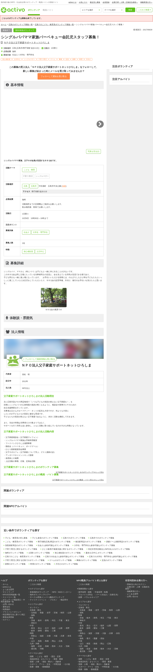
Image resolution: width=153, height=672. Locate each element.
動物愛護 (46, 667)
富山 (40, 628)
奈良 (69, 636)
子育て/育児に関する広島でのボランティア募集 (25, 560)
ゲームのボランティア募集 (60, 560)
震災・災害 (56, 656)
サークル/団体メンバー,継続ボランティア (47, 597)
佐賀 (40, 646)
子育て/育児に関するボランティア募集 (21, 549)
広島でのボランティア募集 (74, 538)
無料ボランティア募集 (14, 553)
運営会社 (6, 607)
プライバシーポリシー (12, 612)
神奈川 (34, 623)
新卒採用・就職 (84, 592)
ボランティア (34, 10)
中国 (32, 638)
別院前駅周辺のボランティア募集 (19, 545)
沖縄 (42, 649)
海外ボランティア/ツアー (40, 595)
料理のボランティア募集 (40, 564)
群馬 (47, 620)
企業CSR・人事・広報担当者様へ (125, 2)
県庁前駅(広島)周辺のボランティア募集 (54, 542)
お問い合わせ (8, 604)
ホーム (3, 24)
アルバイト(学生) (85, 595)
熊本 (54, 646)
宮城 (55, 613)
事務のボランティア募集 (86, 560)
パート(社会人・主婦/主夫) (107, 595)
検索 (130, 10)
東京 (67, 620)
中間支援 (57, 664)
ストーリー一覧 (9, 597)
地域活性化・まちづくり (40, 659)
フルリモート (84, 605)
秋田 (62, 613)
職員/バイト (48, 10)
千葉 (60, 620)
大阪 (55, 636)
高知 (102, 638)
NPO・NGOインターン (62, 592)
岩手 (49, 613)
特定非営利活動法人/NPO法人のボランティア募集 (109, 549)
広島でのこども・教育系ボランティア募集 (22, 556)
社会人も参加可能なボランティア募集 (53, 545)
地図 (64, 186)
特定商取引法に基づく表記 (14, 614)
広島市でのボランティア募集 (102, 538)
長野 (67, 628)
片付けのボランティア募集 (67, 564)
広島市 (34, 186)
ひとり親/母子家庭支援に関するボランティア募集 (62, 549)
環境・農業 (58, 659)
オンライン (34, 607)
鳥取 (40, 641)
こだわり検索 (143, 10)
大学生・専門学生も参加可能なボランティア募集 (94, 545)
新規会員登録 (8, 617)
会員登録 (106, 2)
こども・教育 (42, 656)
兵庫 (62, 636)
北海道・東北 (35, 610)
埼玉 (54, 620)
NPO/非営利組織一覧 (11, 595)
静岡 (40, 631)
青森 (42, 613)
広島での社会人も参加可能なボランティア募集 (64, 556)
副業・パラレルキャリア (88, 597)
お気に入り (83, 2)
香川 (88, 638)
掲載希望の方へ (146, 2)
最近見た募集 (95, 2)
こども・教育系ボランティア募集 (19, 542)
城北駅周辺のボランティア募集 (88, 542)
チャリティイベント (38, 600)
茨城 (33, 620)
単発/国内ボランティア (39, 592)
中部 (32, 625)
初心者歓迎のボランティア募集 (68, 553)
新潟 (33, 628)
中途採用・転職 (101, 592)
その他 (67, 664)
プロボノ (53, 600)
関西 (32, 633)
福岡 (33, 646)
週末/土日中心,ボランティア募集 (99, 553)
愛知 (47, 631)
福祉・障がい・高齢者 (51, 662)
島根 (47, 641)
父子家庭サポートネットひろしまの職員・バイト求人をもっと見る (78, 480)
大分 (60, 646)
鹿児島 (34, 649)
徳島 (81, 638)
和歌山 (34, 636)
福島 (33, 615)
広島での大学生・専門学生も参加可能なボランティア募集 (113, 556)
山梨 (60, 628)
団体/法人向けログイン (136, 584)
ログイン (6, 620)
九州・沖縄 (34, 644)
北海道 (34, 613)
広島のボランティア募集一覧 (21, 24)
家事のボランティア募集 (15, 564)
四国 (80, 636)
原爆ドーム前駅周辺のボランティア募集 (123, 542)
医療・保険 (34, 667)
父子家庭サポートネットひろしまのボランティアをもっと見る (80, 472)
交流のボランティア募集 (112, 560)
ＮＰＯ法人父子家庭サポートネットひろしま (27, 42)
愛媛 (95, 638)
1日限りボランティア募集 (39, 553)
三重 (54, 631)
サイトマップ (8, 592)
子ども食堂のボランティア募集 (45, 538)
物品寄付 (64, 600)
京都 (49, 636)
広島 (25, 186)
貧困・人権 (34, 662)
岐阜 (33, 631)
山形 (69, 613)
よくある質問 (8, 589)
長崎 (47, 646)
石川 (47, 628)
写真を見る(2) (93, 151)
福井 (54, 628)
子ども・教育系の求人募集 (16, 538)
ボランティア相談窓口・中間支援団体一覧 (13, 601)
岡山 (54, 641)
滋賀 (42, 636)
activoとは (72, 2)
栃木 (40, 620)
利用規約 (6, 609)
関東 (32, 618)
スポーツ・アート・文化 (40, 664)
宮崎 (67, 646)
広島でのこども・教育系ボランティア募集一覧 (54, 24)
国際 (32, 656)
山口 (33, 641)
